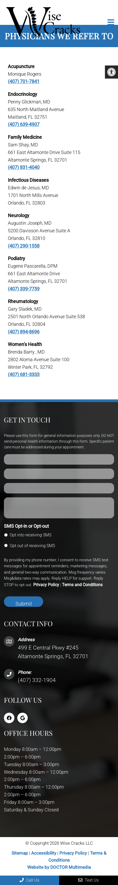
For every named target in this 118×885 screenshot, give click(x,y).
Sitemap (20, 853)
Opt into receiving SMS (30, 534)
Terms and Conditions (82, 584)
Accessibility (43, 853)
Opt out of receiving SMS (32, 545)
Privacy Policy (46, 584)
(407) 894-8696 (24, 331)
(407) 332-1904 (37, 680)
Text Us (88, 880)
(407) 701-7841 (24, 81)
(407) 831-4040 (24, 167)
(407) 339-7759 (24, 289)
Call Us (29, 880)
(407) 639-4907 (24, 124)
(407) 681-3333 (24, 374)
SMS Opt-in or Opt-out (26, 526)
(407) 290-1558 (24, 246)
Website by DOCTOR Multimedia (59, 867)
